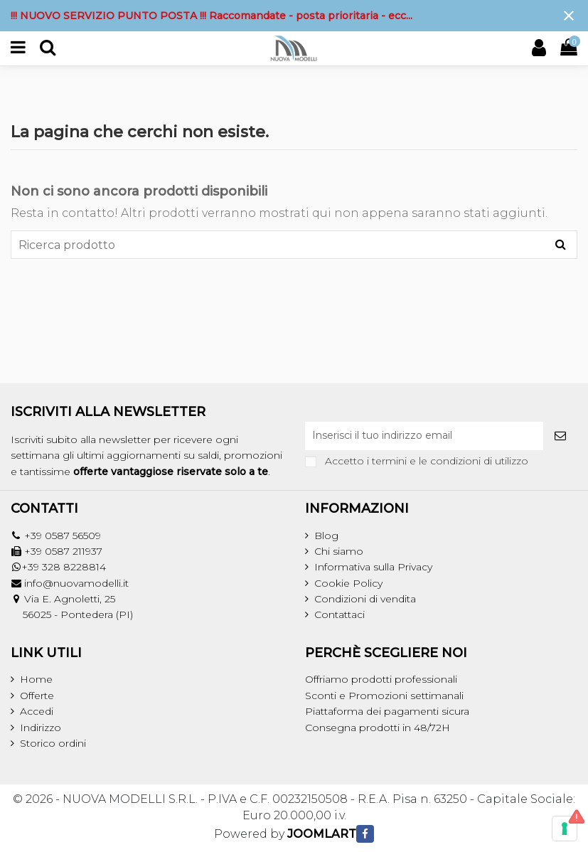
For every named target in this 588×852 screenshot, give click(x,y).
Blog (326, 535)
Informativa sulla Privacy (373, 566)
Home (36, 679)
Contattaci (339, 614)
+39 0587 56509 (62, 535)
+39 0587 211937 (63, 551)
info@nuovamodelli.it (76, 583)
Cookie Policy (348, 583)
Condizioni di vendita (365, 598)
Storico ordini (53, 743)
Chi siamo (338, 551)
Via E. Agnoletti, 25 (69, 598)
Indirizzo (40, 727)
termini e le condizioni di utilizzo (450, 460)
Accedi (36, 711)
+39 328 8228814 (63, 566)
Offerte (37, 695)
